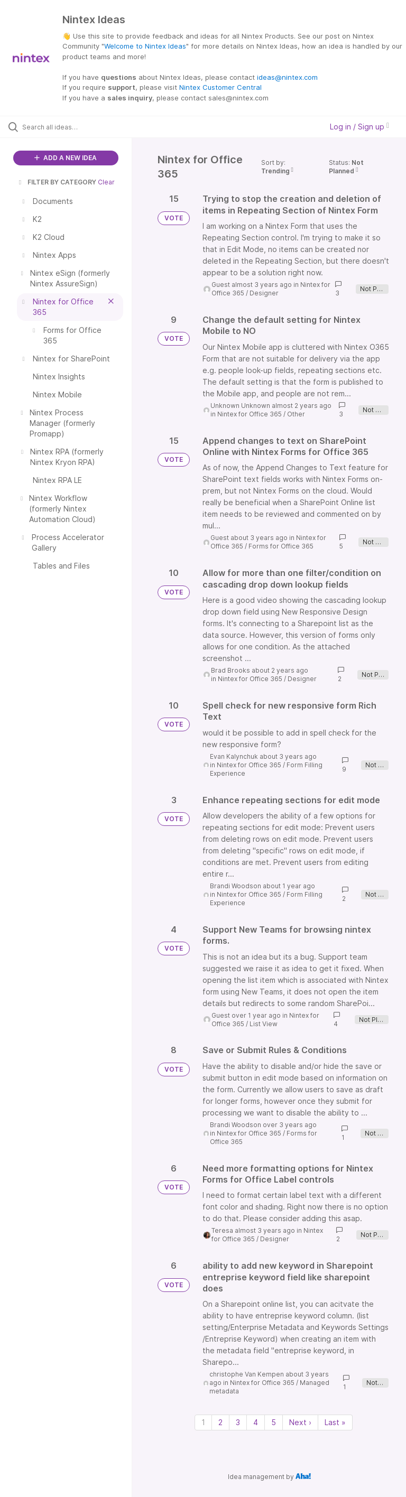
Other (296, 414)
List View (264, 1024)
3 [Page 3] (238, 1422)
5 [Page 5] (273, 1422)
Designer (264, 293)
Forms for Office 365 (280, 546)
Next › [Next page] (300, 1422)
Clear (106, 182)
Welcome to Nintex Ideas (145, 46)
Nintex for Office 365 (249, 414)
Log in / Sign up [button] (359, 126)
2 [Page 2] (220, 1422)
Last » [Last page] (335, 1422)
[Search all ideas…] (71, 126)
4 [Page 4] (255, 1422)
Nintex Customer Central (220, 87)
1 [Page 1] (203, 1422)
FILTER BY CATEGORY (56, 182)
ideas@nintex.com (287, 77)
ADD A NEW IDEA (65, 158)
